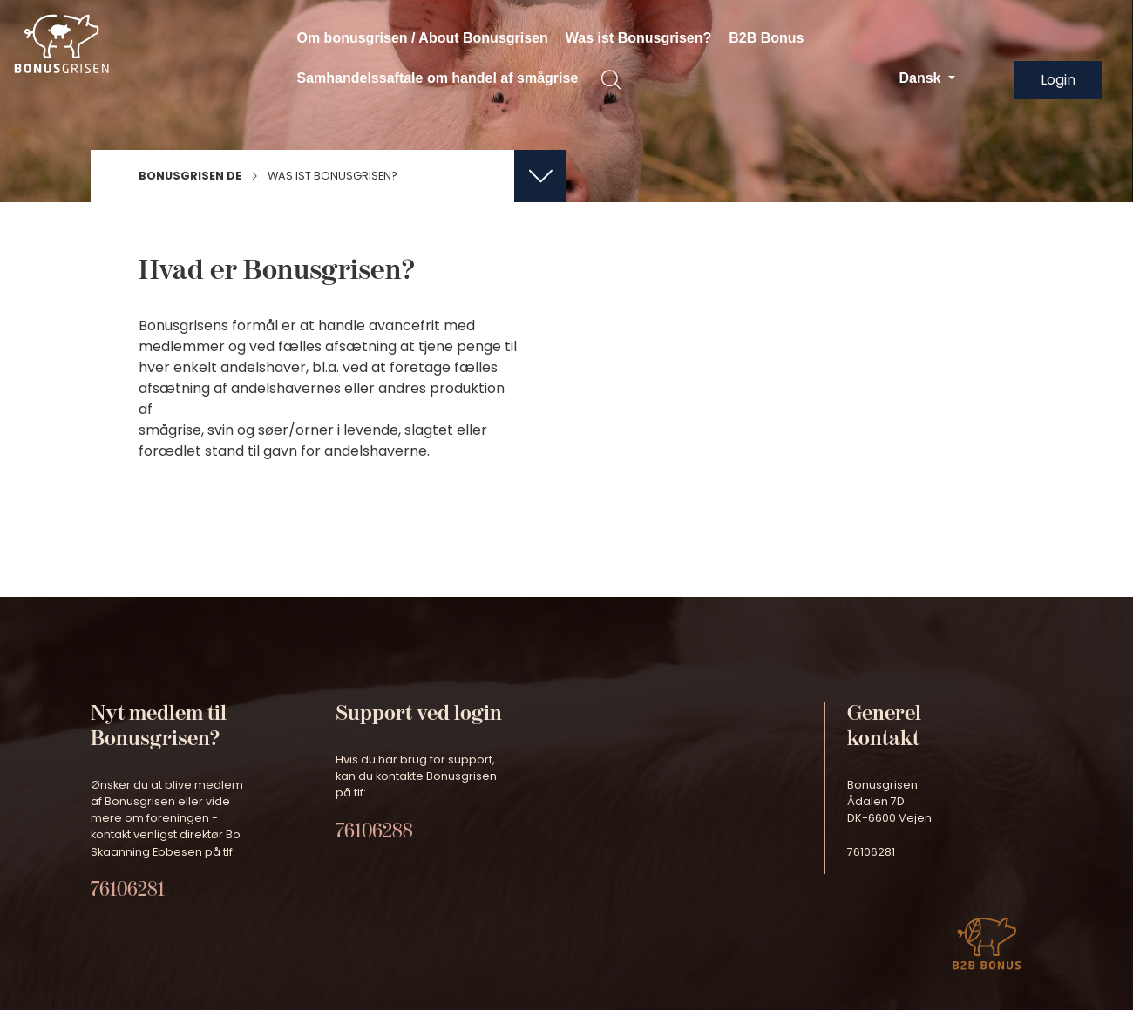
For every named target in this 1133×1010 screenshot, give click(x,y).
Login (1058, 80)
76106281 (128, 889)
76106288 (374, 831)
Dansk (921, 78)
